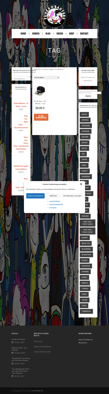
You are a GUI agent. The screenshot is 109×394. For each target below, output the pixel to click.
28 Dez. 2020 (19, 342)
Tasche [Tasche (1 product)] (84, 300)
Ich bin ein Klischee (18, 339)
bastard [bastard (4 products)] (85, 137)
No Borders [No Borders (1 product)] (86, 249)
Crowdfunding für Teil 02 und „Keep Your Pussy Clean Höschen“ (20, 371)
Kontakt (84, 33)
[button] (81, 184)
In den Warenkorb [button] (41, 117)
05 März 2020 (19, 353)
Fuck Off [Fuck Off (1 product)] (85, 188)
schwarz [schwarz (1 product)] (85, 271)
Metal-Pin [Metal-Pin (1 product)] (86, 243)
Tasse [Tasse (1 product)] (84, 305)
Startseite (37, 69)
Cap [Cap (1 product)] (83, 154)
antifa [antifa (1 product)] (84, 114)
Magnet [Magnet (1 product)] (85, 237)
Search (88, 96)
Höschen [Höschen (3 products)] (85, 216)
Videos (59, 33)
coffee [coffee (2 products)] (84, 159)
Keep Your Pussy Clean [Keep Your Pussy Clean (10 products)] (87, 223)
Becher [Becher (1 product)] (84, 142)
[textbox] (21, 78)
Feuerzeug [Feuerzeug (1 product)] (86, 176)
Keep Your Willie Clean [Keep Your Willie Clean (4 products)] (87, 231)
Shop (71, 33)
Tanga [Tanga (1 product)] (84, 294)
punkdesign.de (37, 391)
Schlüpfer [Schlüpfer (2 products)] (86, 266)
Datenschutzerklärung (56, 204)
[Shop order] (46, 77)
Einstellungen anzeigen (72, 196)
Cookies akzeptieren (35, 196)
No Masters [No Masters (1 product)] (86, 254)
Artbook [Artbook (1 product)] (85, 120)
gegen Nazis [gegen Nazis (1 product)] (86, 193)
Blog (48, 33)
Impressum (53, 207)
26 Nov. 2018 (19, 364)
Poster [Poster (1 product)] (84, 260)
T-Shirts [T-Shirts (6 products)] (85, 288)
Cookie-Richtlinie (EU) (42, 352)
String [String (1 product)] (84, 277)
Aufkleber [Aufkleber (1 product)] (86, 125)
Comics (36, 33)
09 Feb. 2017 (19, 376)
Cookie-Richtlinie (55, 201)
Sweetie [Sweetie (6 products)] (85, 283)
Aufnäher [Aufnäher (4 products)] (85, 131)
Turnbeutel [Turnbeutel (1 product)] (86, 311)
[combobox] (21, 77)
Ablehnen (53, 196)
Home (23, 33)
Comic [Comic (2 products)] (84, 165)
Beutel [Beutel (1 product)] (84, 148)
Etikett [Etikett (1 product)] (85, 171)
